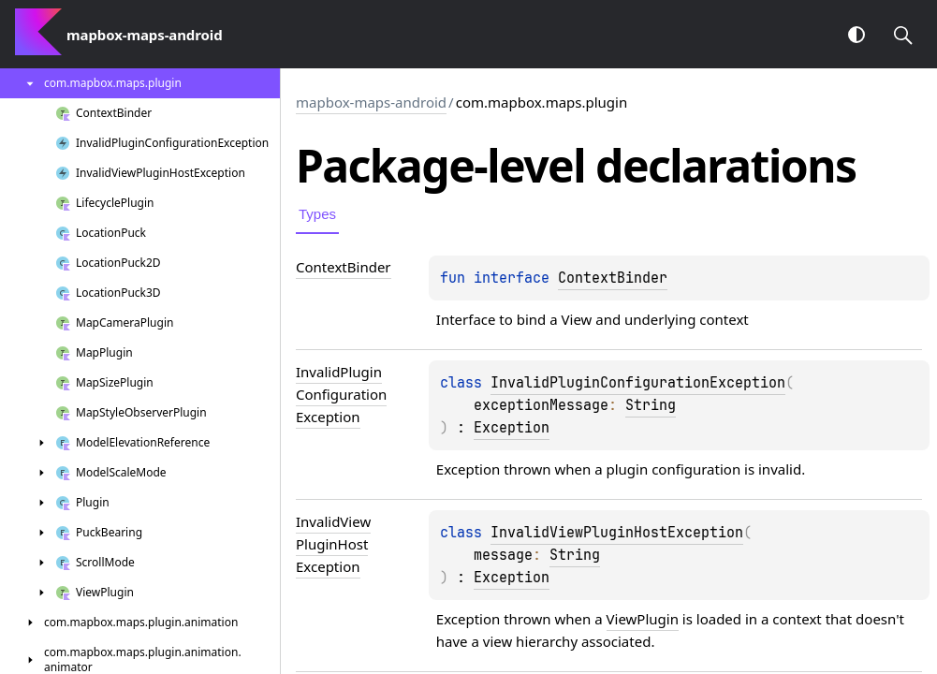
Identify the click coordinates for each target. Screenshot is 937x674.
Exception (511, 427)
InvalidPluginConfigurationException (637, 383)
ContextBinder (612, 278)
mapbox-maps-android (371, 102)
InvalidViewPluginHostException (616, 532)
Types (317, 214)
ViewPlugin (643, 618)
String (650, 405)
